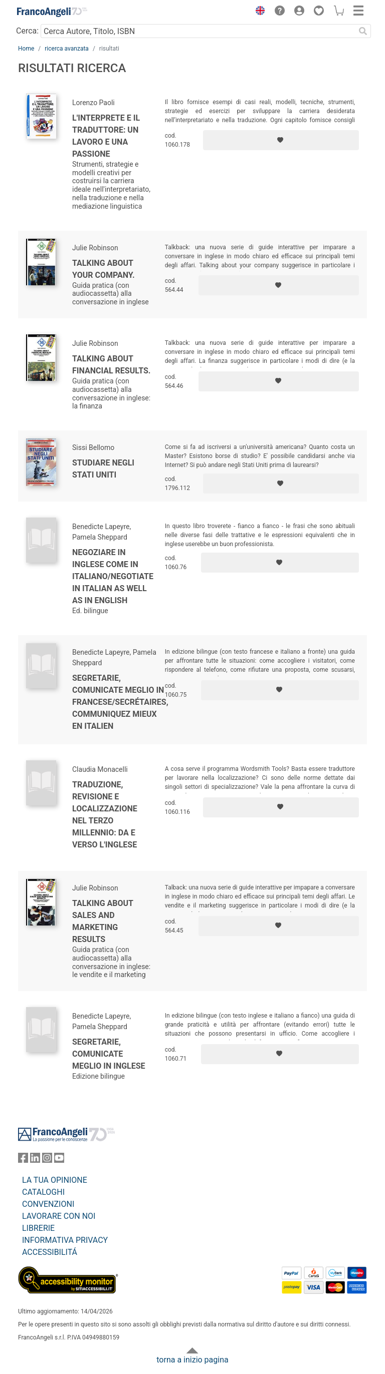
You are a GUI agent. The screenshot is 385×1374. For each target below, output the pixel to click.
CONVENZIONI (48, 1204)
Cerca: (27, 31)
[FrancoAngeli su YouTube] (59, 1160)
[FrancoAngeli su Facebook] (23, 1160)
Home (26, 48)
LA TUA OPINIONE (54, 1180)
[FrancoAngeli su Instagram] (47, 1160)
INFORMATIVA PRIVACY (65, 1240)
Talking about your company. (103, 269)
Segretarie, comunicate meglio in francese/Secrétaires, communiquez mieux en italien (120, 702)
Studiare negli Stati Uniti (103, 469)
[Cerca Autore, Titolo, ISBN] (198, 31)
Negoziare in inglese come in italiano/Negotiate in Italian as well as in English (112, 576)
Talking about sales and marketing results (102, 921)
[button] (258, 12)
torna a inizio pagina (192, 1359)
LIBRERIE (38, 1228)
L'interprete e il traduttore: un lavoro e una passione (106, 136)
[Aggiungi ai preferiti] (281, 140)
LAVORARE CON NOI (58, 1216)
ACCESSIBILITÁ (49, 1252)
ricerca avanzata (67, 48)
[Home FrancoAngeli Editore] (52, 12)
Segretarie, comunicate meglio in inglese (108, 1054)
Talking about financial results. (111, 364)
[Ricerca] (363, 31)
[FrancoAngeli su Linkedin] (35, 1160)
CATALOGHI (43, 1192)
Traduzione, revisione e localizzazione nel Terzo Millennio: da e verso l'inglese (104, 814)
